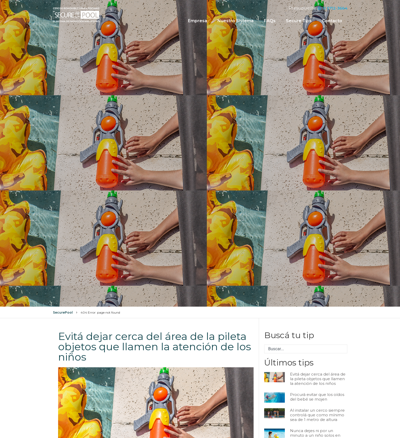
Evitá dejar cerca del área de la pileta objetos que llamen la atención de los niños (318, 379)
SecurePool (63, 312)
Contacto (332, 20)
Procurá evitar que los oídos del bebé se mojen (317, 397)
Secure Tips (299, 20)
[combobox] (305, 349)
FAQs (270, 20)
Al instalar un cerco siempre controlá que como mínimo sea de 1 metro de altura (317, 415)
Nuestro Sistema (235, 20)
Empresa (197, 20)
